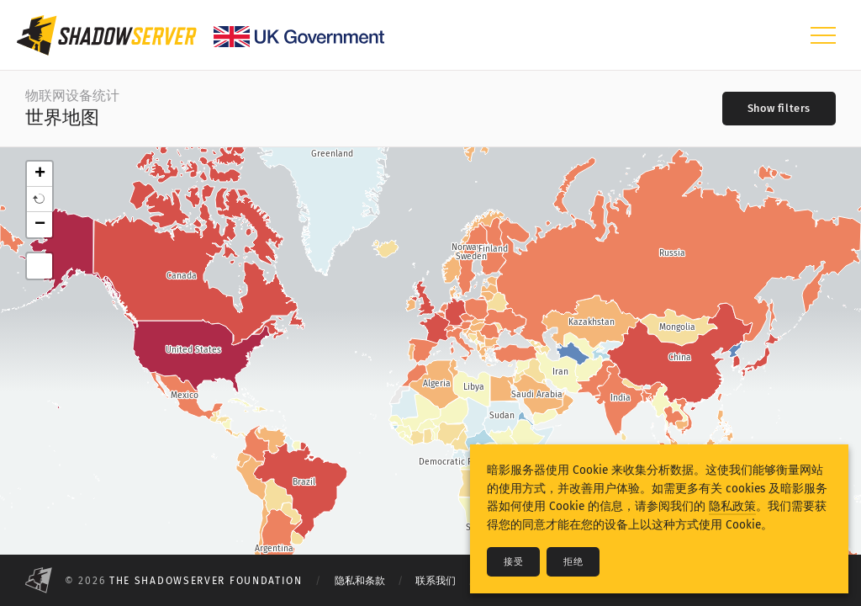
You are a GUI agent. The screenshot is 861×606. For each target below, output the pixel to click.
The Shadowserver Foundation (206, 581)
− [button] (39, 224)
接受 (513, 561)
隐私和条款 (360, 581)
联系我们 (435, 581)
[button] (39, 199)
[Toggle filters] (779, 108)
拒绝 (573, 561)
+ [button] (39, 174)
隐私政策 (732, 506)
